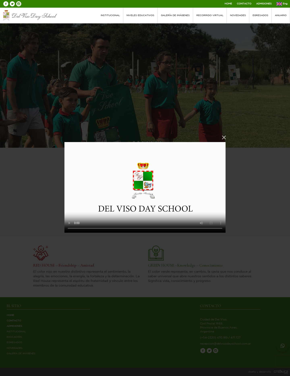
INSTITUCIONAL (110, 15)
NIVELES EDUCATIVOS (140, 15)
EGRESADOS (260, 15)
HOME (228, 4)
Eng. (282, 4)
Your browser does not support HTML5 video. (145, 187)
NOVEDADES (238, 15)
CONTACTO (244, 4)
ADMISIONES (264, 4)
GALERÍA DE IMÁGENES (175, 15)
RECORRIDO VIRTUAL (209, 15)
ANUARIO (281, 15)
